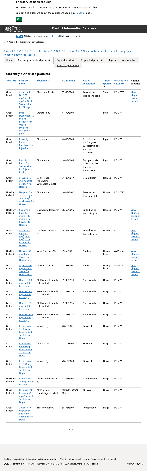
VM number (68, 80)
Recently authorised (15, 54)
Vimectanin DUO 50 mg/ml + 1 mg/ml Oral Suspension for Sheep (25, 100)
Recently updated (125, 51)
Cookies (81, 12)
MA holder (43, 80)
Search (31, 54)
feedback (53, 36)
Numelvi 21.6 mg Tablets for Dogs (26, 306)
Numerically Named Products (99, 51)
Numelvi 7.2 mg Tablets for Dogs (25, 294)
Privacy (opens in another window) (42, 459)
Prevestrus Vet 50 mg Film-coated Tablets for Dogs (25, 349)
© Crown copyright (134, 463)
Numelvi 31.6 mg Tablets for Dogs (26, 317)
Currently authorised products (34, 60)
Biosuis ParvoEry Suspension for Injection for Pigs (25, 166)
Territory (11, 80)
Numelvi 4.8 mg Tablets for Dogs (25, 283)
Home (9, 60)
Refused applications (68, 65)
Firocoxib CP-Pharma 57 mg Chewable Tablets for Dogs (26, 396)
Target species (107, 82)
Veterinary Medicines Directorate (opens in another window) (88, 459)
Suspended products (92, 60)
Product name (23, 82)
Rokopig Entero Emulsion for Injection (26, 144)
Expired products (66, 60)
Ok (18, 19)
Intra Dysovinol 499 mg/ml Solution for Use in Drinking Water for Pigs (26, 123)
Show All (8, 51)
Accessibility (18, 459)
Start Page (8, 42)
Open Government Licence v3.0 (54, 463)
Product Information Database (74, 28)
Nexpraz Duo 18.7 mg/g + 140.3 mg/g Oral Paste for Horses (26, 198)
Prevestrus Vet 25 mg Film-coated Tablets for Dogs (25, 332)
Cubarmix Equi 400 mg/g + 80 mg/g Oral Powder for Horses (25, 217)
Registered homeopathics (123, 60)
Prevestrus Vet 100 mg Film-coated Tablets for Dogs (25, 367)
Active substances (89, 82)
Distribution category (121, 82)
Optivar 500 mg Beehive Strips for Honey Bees (25, 255)
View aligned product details (135, 97)
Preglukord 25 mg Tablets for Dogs (26, 381)
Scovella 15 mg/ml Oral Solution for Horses (25, 182)
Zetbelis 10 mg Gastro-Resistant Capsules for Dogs (26, 413)
